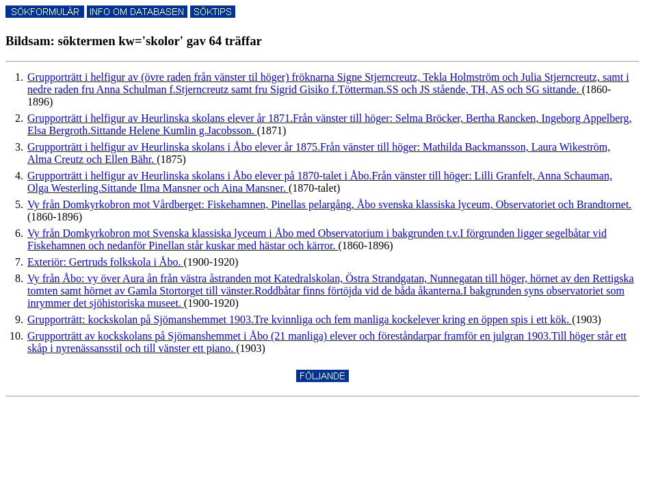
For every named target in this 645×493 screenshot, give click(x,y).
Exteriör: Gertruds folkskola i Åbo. (105, 262)
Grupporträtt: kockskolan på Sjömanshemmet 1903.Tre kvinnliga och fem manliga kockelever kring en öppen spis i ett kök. (299, 319)
